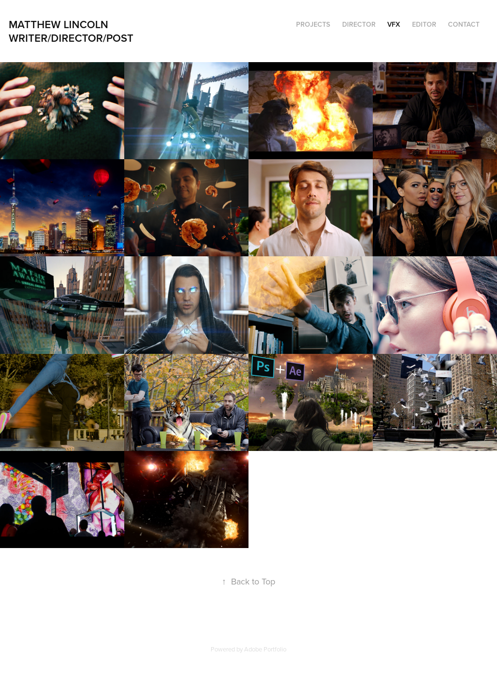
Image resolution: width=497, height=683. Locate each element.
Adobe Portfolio (265, 649)
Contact (464, 24)
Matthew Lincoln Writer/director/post (74, 31)
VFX (393, 24)
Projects (313, 24)
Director (359, 24)
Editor (424, 24)
